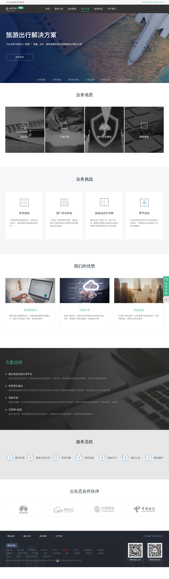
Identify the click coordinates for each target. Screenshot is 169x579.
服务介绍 (59, 9)
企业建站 (100, 553)
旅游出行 (9, 550)
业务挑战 (57, 79)
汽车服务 (32, 550)
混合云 (8, 556)
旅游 (45, 553)
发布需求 (19, 57)
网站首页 (11, 536)
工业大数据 (56, 553)
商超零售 (65, 550)
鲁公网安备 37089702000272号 (69, 560)
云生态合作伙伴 (124, 79)
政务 (67, 553)
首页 (48, 9)
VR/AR (76, 550)
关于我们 (111, 9)
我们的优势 (73, 79)
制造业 (54, 550)
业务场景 (41, 79)
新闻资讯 (98, 9)
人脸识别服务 (22, 553)
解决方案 (85, 9)
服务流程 (106, 79)
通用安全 (89, 553)
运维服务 (77, 553)
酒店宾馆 (21, 550)
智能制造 (100, 550)
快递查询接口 (47, 556)
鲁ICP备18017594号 (48, 560)
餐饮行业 (44, 550)
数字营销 (35, 553)
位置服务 (9, 553)
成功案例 (72, 9)
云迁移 (18, 556)
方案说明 (90, 79)
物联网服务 (88, 550)
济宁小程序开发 (31, 556)
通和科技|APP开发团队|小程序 (153, 2)
